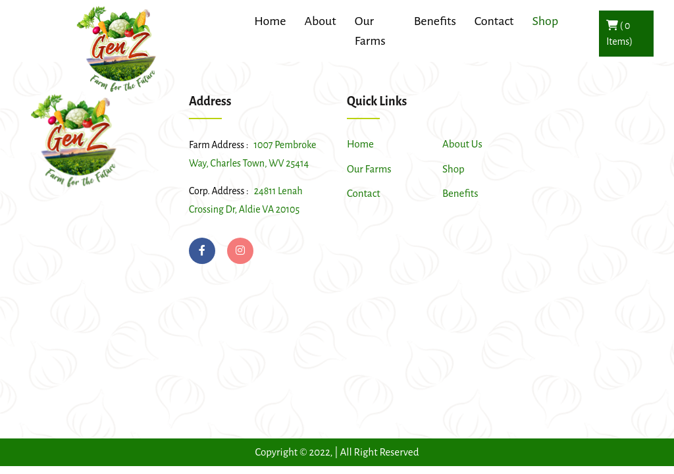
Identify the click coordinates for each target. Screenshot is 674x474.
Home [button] (270, 21)
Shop (453, 168)
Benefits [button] (435, 21)
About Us (462, 143)
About (320, 21)
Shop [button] (545, 21)
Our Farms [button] (370, 30)
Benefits (460, 193)
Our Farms (369, 168)
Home (360, 143)
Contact (494, 21)
